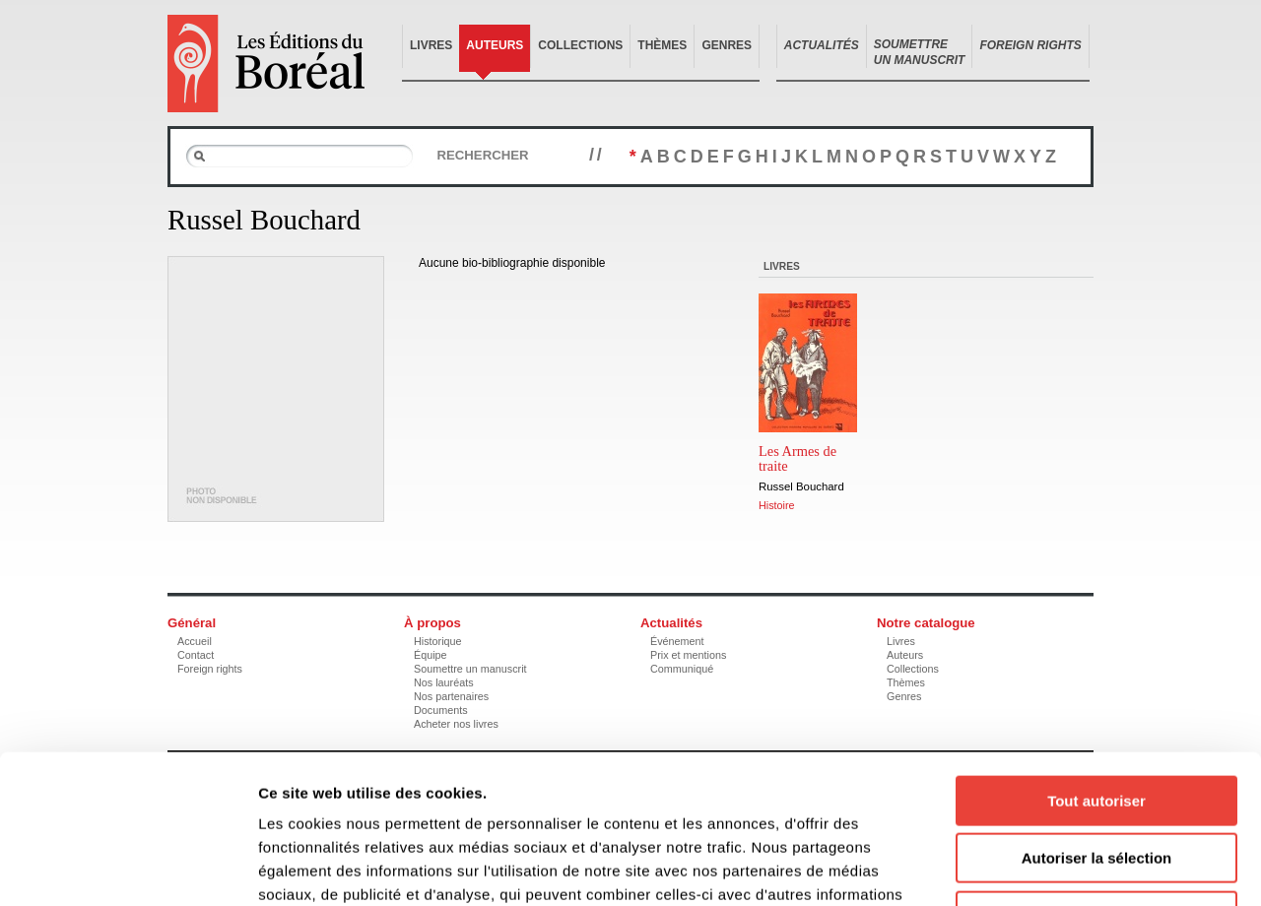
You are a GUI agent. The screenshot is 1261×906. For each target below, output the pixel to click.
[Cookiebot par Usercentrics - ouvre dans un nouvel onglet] (127, 867)
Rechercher (482, 155)
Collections (580, 45)
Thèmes (662, 45)
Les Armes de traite (797, 459)
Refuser (1096, 780)
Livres (431, 45)
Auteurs (494, 45)
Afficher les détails (1085, 867)
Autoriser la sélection (1097, 723)
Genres (726, 45)
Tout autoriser (1096, 665)
